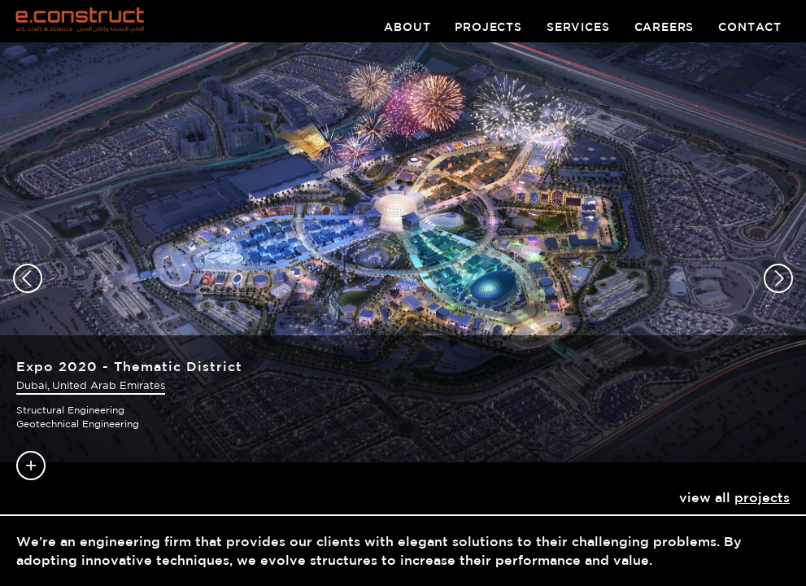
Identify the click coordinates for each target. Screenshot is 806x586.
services (578, 26)
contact (750, 26)
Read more (31, 465)
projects (488, 26)
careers (664, 26)
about (407, 26)
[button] (27, 278)
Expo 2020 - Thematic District (129, 366)
